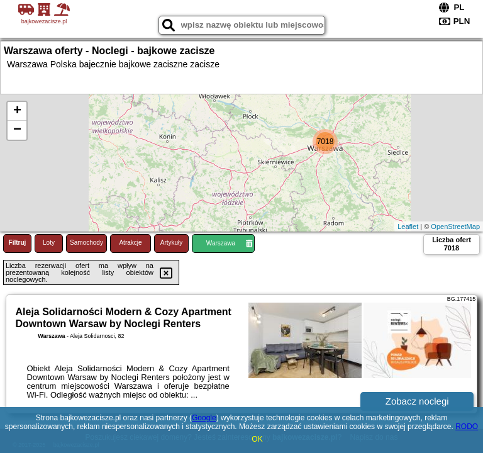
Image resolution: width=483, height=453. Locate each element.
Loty (49, 242)
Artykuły (171, 242)
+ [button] (17, 111)
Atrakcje (130, 242)
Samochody (86, 242)
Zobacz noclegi (417, 401)
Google (204, 417)
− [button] (17, 130)
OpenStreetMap (455, 226)
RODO (466, 426)
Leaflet (407, 226)
